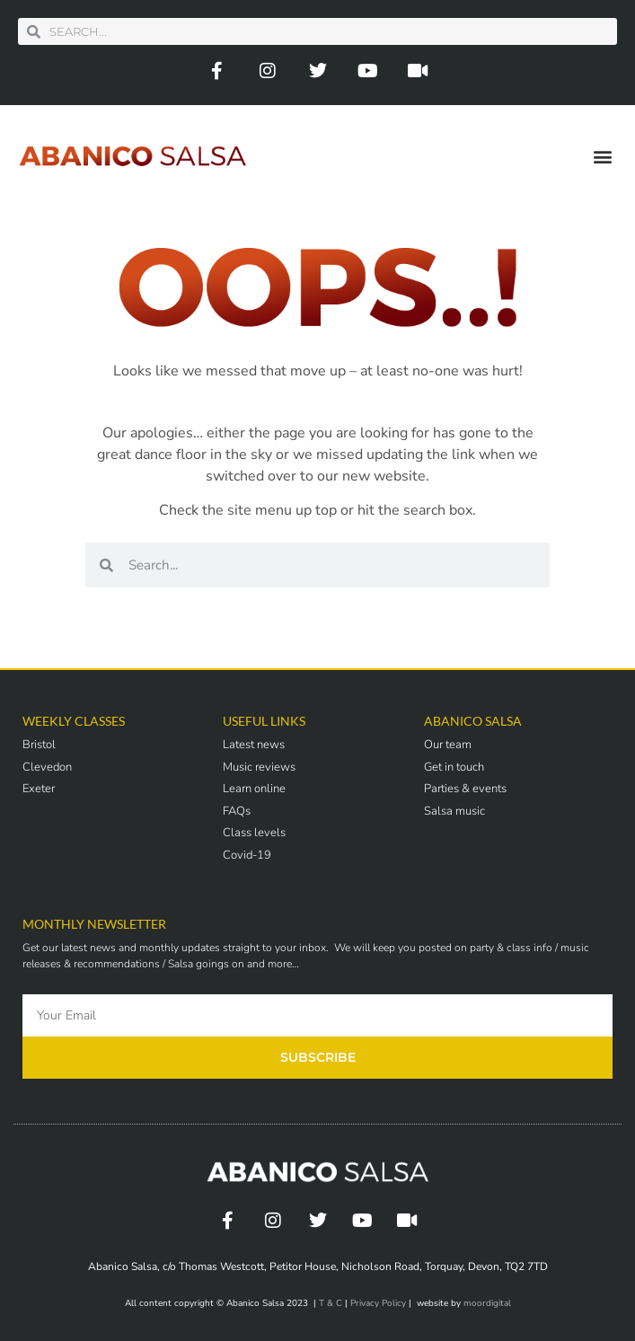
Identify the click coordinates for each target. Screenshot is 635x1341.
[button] (602, 156)
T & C (330, 1303)
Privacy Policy (378, 1303)
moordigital (487, 1303)
